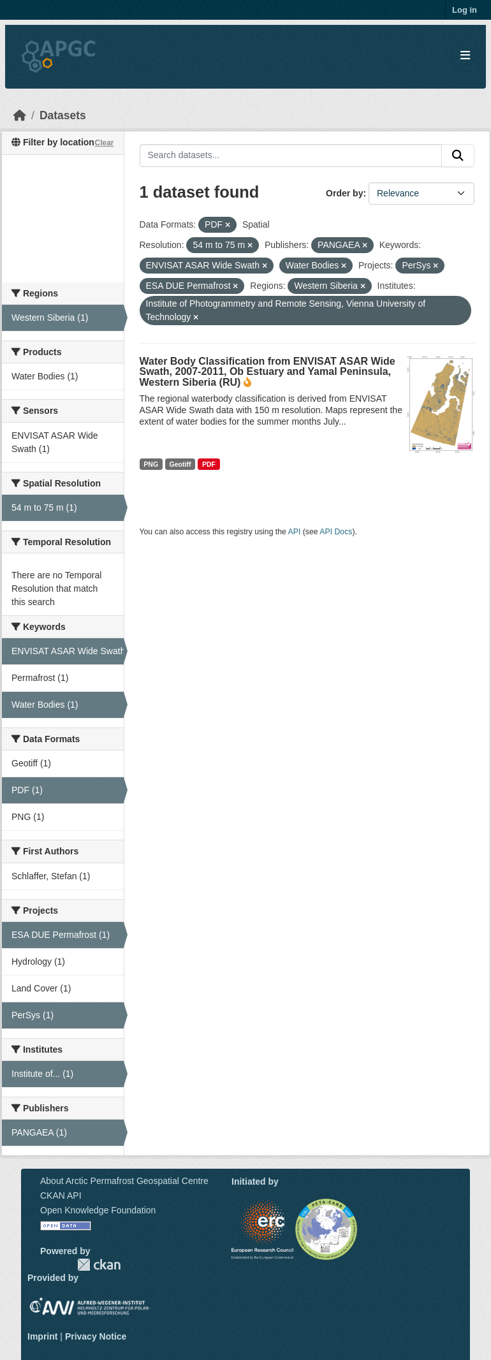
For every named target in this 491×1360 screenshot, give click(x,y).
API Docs (335, 531)
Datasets (63, 115)
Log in (464, 10)
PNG (150, 464)
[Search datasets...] (291, 155)
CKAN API (61, 1195)
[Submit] (457, 155)
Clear (104, 142)
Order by (344, 193)
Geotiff (180, 464)
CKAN (99, 1264)
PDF (209, 464)
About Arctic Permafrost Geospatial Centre (124, 1181)
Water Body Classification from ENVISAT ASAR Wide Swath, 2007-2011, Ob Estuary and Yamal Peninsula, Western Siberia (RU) (267, 372)
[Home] (19, 115)
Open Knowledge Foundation (98, 1210)
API (294, 531)
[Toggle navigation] (465, 56)
